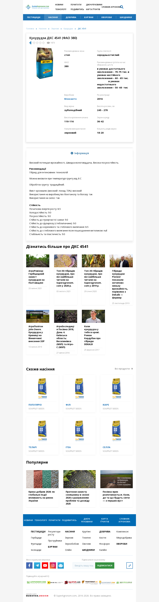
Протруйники (54, 540)
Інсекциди (36, 549)
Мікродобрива (123, 537)
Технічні (86, 537)
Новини (59, 4)
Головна (30, 28)
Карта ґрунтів (93, 9)
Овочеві (86, 543)
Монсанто (70, 98)
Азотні (102, 537)
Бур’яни (88, 17)
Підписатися (104, 565)
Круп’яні (86, 531)
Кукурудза (68, 28)
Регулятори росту (54, 533)
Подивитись (77, 9)
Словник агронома (111, 7)
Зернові (55, 28)
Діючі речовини (94, 4)
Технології (60, 9)
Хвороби (106, 17)
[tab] (79, 153)
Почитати (76, 4)
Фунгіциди (36, 543)
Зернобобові (71, 543)
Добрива (71, 17)
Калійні (103, 549)
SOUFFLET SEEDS (36, 408)
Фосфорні (104, 543)
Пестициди (33, 17)
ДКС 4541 (82, 28)
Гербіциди (36, 537)
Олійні (68, 549)
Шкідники (126, 17)
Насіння (53, 17)
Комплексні (122, 531)
